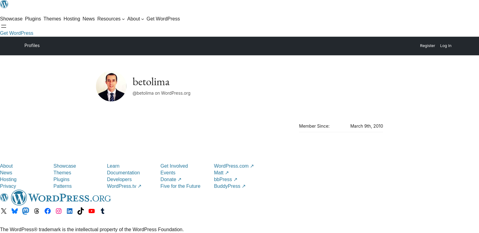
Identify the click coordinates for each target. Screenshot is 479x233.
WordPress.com (234, 166)
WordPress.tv (124, 186)
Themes (62, 172)
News (6, 172)
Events (167, 172)
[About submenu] (135, 19)
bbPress (225, 179)
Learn (113, 166)
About (6, 166)
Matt (221, 172)
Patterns (62, 186)
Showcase (64, 166)
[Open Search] (3, 26)
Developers (119, 179)
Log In (446, 45)
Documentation (123, 172)
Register (427, 45)
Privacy (8, 186)
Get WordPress (16, 33)
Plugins (61, 179)
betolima (151, 81)
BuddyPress (230, 186)
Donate (170, 179)
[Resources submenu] (111, 19)
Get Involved (174, 166)
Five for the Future (180, 186)
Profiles (32, 45)
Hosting (8, 179)
